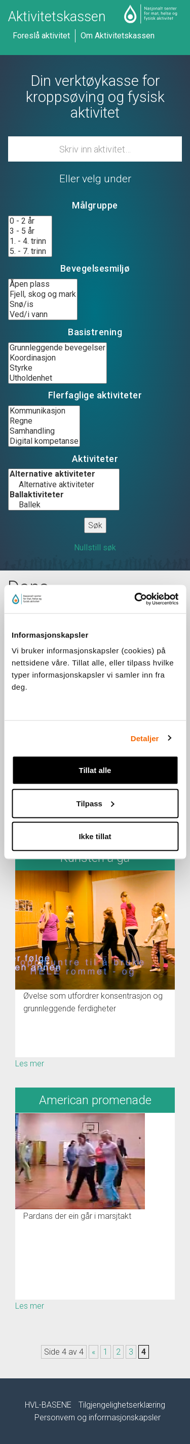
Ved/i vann (43, 315)
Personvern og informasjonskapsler (97, 1417)
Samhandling (44, 431)
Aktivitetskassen (57, 17)
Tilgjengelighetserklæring (122, 1405)
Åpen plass (43, 284)
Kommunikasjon (44, 411)
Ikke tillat (95, 836)
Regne (44, 421)
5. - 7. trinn (30, 251)
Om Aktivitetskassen (118, 35)
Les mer (29, 1063)
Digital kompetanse (44, 441)
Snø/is (43, 304)
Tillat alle (95, 770)
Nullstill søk (95, 547)
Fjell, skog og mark (43, 294)
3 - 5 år (30, 231)
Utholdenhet (57, 378)
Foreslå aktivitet (41, 35)
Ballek (64, 505)
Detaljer (145, 738)
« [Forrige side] (93, 1352)
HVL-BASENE (48, 1405)
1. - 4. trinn (30, 241)
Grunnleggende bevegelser (57, 348)
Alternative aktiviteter (64, 485)
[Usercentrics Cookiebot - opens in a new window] (135, 599)
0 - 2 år (30, 221)
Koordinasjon (57, 358)
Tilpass (96, 803)
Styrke (57, 368)
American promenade (95, 1100)
